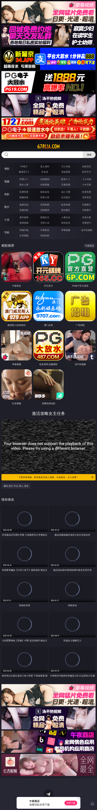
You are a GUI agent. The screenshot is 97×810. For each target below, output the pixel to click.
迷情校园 (23, 222)
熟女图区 (65, 209)
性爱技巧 (86, 222)
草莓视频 (65, 230)
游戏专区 (86, 166)
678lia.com (48, 146)
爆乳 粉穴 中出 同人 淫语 (16, 485)
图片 (6, 207)
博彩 (6, 168)
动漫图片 (86, 204)
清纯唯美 (44, 209)
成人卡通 (65, 191)
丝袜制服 (44, 184)
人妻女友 (65, 217)
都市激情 (23, 217)
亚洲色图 (44, 204)
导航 (6, 232)
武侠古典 (86, 217)
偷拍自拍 (44, 191)
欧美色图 (65, 204)
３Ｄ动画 (86, 179)
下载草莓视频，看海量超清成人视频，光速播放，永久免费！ (56, 477)
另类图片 (86, 209)
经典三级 (44, 197)
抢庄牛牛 (86, 171)
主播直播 (65, 184)
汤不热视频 (86, 230)
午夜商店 (44, 230)
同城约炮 (23, 230)
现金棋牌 (65, 171)
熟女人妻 (23, 184)
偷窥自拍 (23, 204)
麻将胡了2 (24, 171)
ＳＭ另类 (86, 184)
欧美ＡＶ (65, 179)
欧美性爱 (86, 191)
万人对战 (65, 166)
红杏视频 (23, 235)
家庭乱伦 (44, 217)
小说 (6, 219)
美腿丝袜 (23, 209)
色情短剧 (44, 235)
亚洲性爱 (23, 191)
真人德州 (44, 166)
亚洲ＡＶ (23, 179)
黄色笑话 (65, 222)
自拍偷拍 (44, 179)
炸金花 (44, 171)
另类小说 (44, 222)
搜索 (89, 154)
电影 (6, 194)
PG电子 (24, 166)
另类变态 (86, 197)
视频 (6, 181)
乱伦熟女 (65, 197)
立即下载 (70, 802)
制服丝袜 (23, 197)
